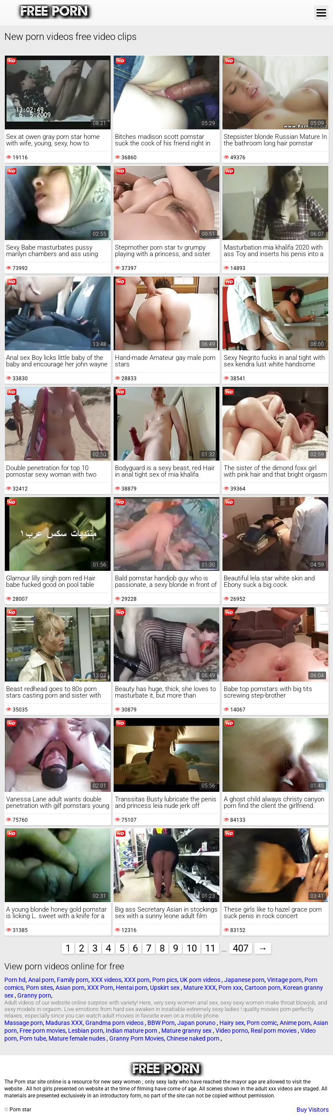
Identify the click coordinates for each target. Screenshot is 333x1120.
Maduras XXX (64, 1022)
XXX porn (137, 979)
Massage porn (23, 1022)
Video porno (231, 1030)
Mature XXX (199, 987)
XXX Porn (100, 987)
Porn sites (39, 987)
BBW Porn (161, 1022)
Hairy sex (231, 1022)
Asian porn (70, 987)
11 (210, 948)
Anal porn (41, 979)
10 (191, 948)
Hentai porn (131, 987)
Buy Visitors (313, 1109)
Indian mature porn (132, 1030)
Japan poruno (197, 1022)
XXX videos (106, 979)
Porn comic (262, 1022)
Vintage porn (284, 979)
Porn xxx (230, 987)
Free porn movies (42, 1030)
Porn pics (164, 979)
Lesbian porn (85, 1030)
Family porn (72, 979)
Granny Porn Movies (136, 1038)
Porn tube (33, 1038)
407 (240, 948)
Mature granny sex (187, 1030)
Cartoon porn (263, 987)
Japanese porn (244, 979)
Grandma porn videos (115, 1022)
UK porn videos (201, 979)
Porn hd (15, 979)
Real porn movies (274, 1030)
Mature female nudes (78, 1038)
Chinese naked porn (193, 1038)
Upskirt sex (165, 987)
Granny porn (34, 995)
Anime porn (295, 1022)
